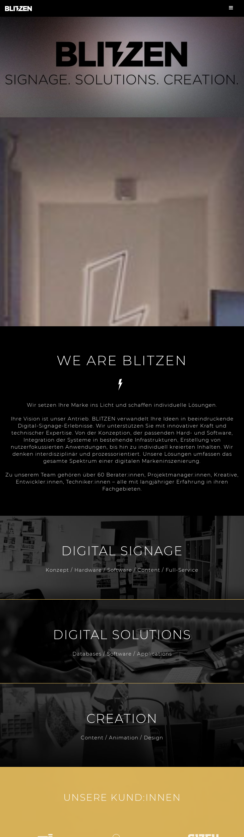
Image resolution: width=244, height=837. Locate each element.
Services (122, 384)
